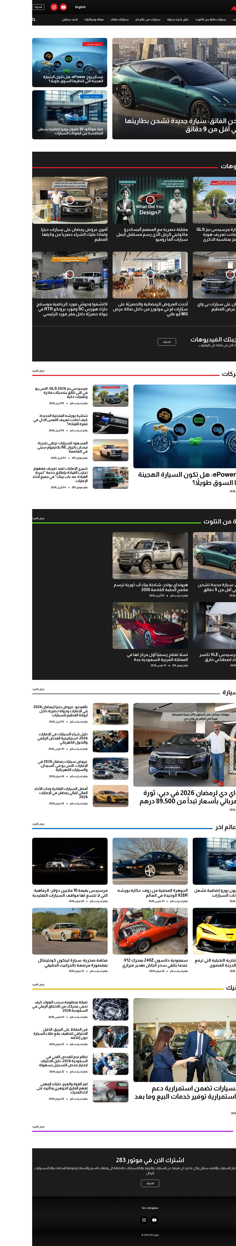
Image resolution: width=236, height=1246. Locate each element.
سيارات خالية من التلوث (178, 19)
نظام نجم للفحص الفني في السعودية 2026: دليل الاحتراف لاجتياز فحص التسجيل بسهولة (31, 1061)
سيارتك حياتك (87, 19)
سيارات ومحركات (212, 19)
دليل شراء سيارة (146, 19)
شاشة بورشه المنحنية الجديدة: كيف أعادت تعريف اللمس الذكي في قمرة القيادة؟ (28, 420)
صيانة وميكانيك (62, 19)
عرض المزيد (6, 370)
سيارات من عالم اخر (115, 19)
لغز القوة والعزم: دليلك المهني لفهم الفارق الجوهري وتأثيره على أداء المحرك (29, 1088)
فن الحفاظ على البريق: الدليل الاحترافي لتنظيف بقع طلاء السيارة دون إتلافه (28, 1033)
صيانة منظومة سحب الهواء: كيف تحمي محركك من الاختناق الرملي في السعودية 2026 (27, 1006)
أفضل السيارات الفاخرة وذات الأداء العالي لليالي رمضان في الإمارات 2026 (28, 793)
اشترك (6, 7)
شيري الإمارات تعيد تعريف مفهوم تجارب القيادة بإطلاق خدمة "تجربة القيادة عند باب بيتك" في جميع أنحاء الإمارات (28, 474)
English (48, 7)
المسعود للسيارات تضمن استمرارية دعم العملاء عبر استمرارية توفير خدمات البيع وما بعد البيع (169, 1096)
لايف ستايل (38, 19)
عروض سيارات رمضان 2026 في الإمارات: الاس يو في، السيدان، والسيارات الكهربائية (30, 765)
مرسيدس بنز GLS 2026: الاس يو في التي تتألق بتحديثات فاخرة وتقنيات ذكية (29, 392)
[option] (158, 88)
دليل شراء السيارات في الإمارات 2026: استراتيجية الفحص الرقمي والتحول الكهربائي (30, 738)
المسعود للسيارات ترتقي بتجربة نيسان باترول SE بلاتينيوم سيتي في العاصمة (30, 447)
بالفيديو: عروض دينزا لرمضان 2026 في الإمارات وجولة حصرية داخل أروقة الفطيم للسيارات (28, 711)
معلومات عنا (118, 1207)
